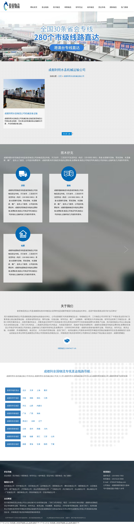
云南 (24, 429)
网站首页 (33, 7)
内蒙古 (39, 406)
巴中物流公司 (21, 486)
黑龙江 (25, 421)
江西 (45, 398)
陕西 (45, 444)
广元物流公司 (56, 489)
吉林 (33, 421)
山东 (52, 436)
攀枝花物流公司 (70, 486)
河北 (24, 406)
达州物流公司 (45, 486)
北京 (24, 390)
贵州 (31, 429)
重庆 (45, 390)
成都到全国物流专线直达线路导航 (67, 371)
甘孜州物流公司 (49, 492)
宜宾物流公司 (33, 486)
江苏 (45, 436)
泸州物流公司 (26, 489)
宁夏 (52, 444)
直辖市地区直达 (13, 390)
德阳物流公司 (83, 486)
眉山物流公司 (92, 489)
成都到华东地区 (13, 436)
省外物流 (90, 7)
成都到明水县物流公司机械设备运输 (21, 113)
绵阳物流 (67, 7)
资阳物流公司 (57, 486)
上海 (38, 390)
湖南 (31, 398)
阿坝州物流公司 (35, 492)
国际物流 (113, 7)
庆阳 (23, 186)
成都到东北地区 (13, 421)
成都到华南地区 (13, 413)
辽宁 (40, 421)
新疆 (24, 444)
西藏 (38, 429)
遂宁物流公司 (14, 489)
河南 (24, 398)
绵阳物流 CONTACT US (67, 348)
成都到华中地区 (13, 398)
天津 (31, 390)
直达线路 (45, 7)
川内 (45, 429)
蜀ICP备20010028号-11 (78, 518)
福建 (31, 436)
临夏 (23, 246)
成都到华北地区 (13, 406)
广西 (31, 413)
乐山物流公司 (80, 489)
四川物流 (56, 7)
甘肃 (38, 444)
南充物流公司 (9, 486)
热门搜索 (124, 7)
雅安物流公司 (22, 492)
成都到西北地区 (13, 444)
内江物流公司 (68, 489)
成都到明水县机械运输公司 (67, 70)
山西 (31, 406)
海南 (38, 413)
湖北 (38, 398)
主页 (60, 76)
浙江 (38, 436)
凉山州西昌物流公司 (41, 489)
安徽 (24, 436)
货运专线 (101, 7)
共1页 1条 (67, 134)
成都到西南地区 (13, 429)
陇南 (69, 186)
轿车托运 (79, 7)
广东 (24, 413)
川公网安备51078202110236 (55, 518)
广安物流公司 (10, 492)
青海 (31, 444)
